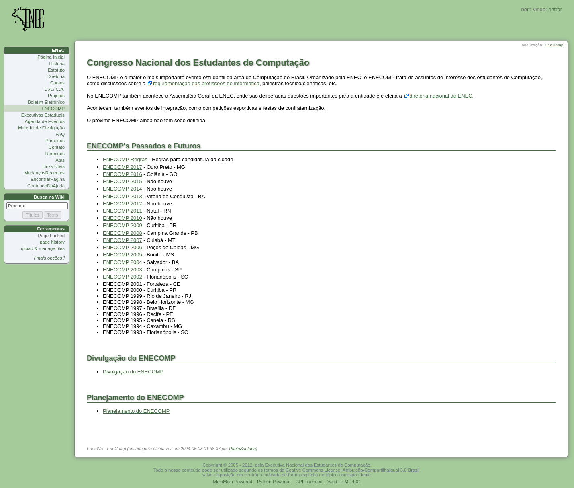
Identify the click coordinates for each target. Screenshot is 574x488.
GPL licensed (309, 481)
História (57, 63)
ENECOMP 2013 (122, 196)
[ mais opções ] (49, 258)
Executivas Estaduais (43, 115)
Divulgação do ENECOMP (133, 372)
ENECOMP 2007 (122, 240)
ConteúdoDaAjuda (46, 185)
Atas (60, 160)
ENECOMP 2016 (122, 174)
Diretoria (56, 76)
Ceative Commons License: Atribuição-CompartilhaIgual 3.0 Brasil (352, 469)
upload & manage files (42, 248)
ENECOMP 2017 (122, 167)
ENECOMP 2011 (122, 211)
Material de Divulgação (41, 127)
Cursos (57, 82)
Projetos (56, 95)
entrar (555, 9)
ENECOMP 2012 (122, 204)
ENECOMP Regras (125, 159)
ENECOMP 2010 (122, 218)
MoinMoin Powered (233, 481)
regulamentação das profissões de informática (206, 83)
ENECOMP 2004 (122, 262)
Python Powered (274, 481)
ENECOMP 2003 (122, 270)
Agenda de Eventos (45, 121)
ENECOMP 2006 (122, 247)
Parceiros (55, 140)
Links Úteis (53, 166)
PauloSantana (242, 448)
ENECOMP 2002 (122, 277)
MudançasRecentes (44, 172)
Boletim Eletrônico (46, 102)
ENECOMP (53, 108)
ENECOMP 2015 (122, 181)
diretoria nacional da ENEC (440, 96)
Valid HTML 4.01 (344, 481)
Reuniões (55, 153)
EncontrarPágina (48, 179)
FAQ (60, 134)
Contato (57, 147)
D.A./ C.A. (54, 89)
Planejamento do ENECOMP (136, 411)
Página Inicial (51, 57)
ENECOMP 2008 (122, 233)
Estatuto (56, 70)
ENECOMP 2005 (122, 255)
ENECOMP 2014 (122, 189)
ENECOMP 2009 (122, 225)
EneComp (554, 45)
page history (52, 242)
